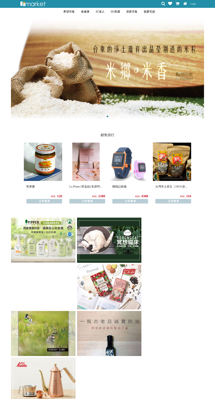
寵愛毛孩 (149, 11)
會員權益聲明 (91, 391)
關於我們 (137, 391)
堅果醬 (30, 186)
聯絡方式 (126, 391)
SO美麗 (115, 11)
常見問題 (115, 391)
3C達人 (100, 11)
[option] (43, 173)
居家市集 (131, 11)
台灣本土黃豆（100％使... (171, 186)
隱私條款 (104, 391)
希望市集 (69, 11)
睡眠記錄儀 (119, 186)
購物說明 (77, 391)
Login (193, 4)
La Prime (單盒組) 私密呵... (85, 186)
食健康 (85, 11)
